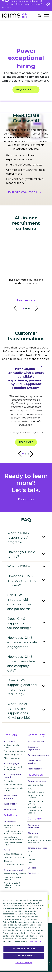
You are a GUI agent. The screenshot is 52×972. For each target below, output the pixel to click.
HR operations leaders (14, 864)
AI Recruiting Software (11, 797)
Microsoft (32, 859)
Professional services (34, 761)
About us (33, 833)
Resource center (37, 781)
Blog (30, 788)
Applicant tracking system (12, 746)
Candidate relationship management (14, 768)
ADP (30, 851)
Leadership (33, 837)
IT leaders (8, 861)
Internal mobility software (15, 874)
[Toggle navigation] (46, 15)
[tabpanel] (26, 277)
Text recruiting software (14, 751)
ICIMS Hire (9, 741)
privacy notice (26, 499)
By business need (13, 870)
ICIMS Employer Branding (12, 776)
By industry (10, 821)
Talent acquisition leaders (15, 857)
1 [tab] (24, 309)
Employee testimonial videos (13, 789)
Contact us (33, 873)
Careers (32, 867)
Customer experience (34, 748)
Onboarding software (13, 754)
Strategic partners (37, 848)
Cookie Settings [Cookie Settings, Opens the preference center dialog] (24, 963)
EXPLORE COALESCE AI (23, 192)
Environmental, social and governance (39, 841)
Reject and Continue (24, 956)
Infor (30, 855)
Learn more (24, 300)
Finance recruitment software (13, 844)
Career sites (9, 781)
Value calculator (35, 807)
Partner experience (38, 755)
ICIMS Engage (11, 763)
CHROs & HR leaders (13, 854)
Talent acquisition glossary (35, 802)
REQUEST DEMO (26, 89)
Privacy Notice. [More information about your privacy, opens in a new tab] (35, 941)
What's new (10, 809)
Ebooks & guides (35, 785)
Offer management (12, 758)
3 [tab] (29, 309)
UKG (30, 862)
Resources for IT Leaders (35, 811)
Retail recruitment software (12, 826)
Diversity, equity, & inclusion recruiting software (12, 885)
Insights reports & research (35, 796)
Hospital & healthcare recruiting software (13, 832)
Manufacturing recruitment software (13, 838)
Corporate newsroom (33, 826)
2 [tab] (26, 309)
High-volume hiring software (12, 878)
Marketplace (35, 768)
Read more (26, 442)
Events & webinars (36, 792)
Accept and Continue (24, 949)
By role (7, 850)
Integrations (10, 803)
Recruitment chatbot (13, 784)
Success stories (36, 741)
